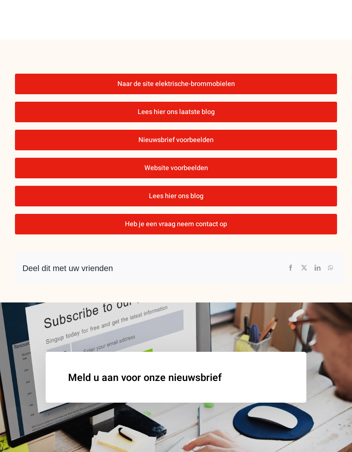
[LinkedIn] (317, 268)
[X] (304, 268)
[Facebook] (290, 268)
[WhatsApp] (330, 268)
